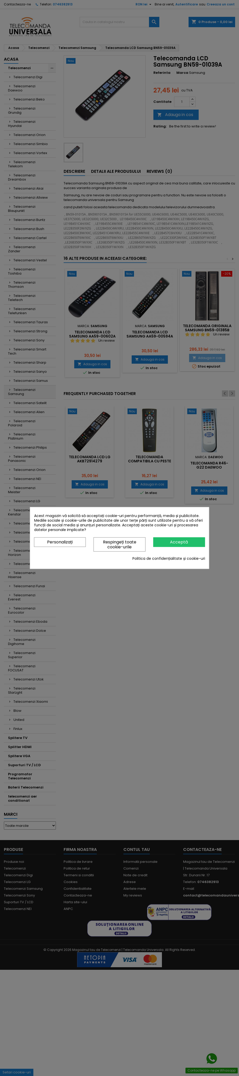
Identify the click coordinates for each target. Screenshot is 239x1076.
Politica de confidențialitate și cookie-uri (168, 558)
